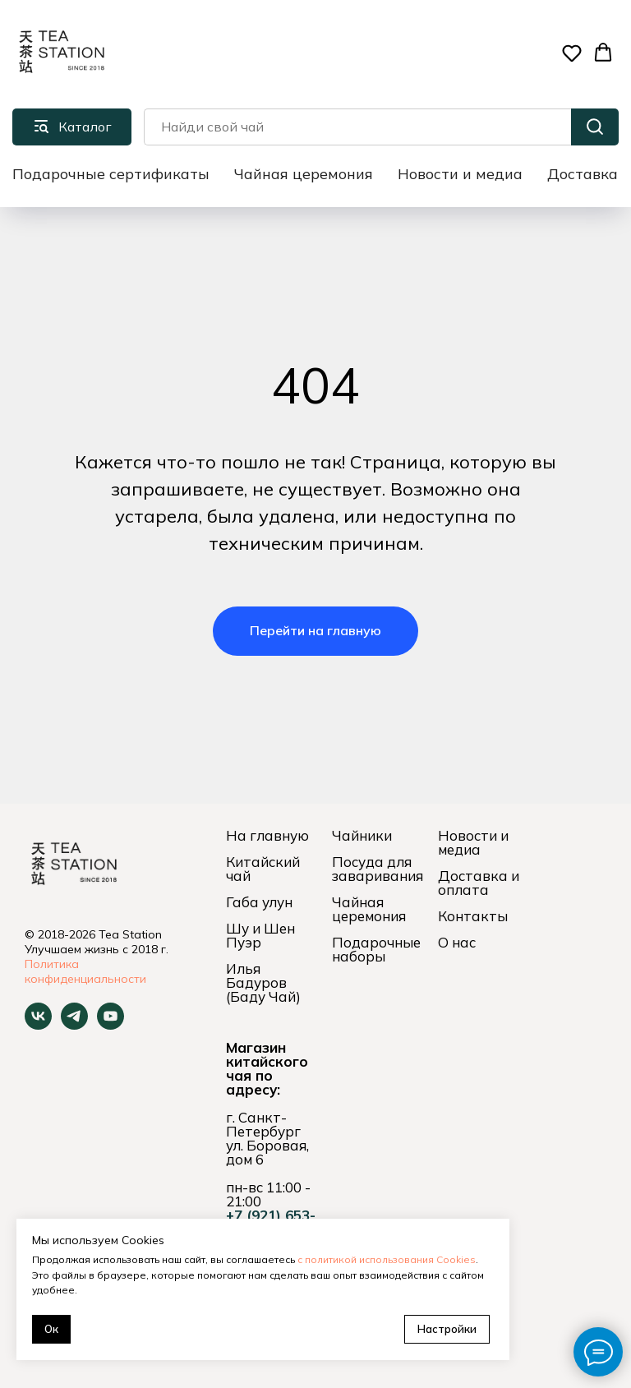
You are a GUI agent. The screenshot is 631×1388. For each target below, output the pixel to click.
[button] (572, 52)
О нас (457, 942)
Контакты (473, 916)
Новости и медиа (460, 173)
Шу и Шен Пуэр (260, 935)
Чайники (362, 835)
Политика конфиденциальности (85, 971)
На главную (267, 835)
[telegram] (74, 1025)
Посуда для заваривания (377, 869)
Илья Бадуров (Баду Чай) (263, 982)
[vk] (38, 1025)
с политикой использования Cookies (386, 1259)
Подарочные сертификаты (111, 173)
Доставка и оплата (478, 883)
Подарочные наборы (376, 949)
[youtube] (110, 1025)
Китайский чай (263, 869)
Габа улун (259, 902)
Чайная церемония (303, 173)
